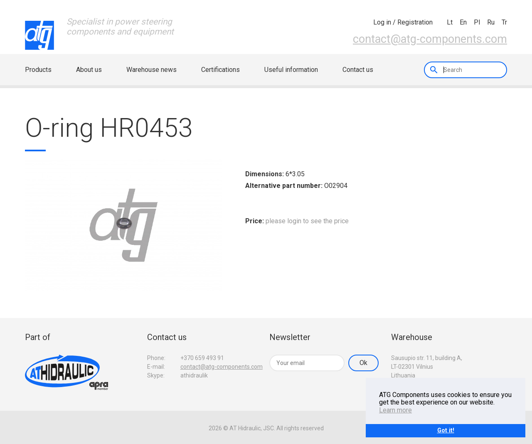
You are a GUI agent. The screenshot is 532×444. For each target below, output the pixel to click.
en (463, 22)
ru (491, 22)
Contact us (357, 70)
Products (38, 70)
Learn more (395, 410)
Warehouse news (151, 70)
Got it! (445, 430)
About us (89, 70)
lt (450, 22)
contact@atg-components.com (430, 39)
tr (504, 22)
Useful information (291, 70)
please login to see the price (307, 221)
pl (477, 22)
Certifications (220, 70)
